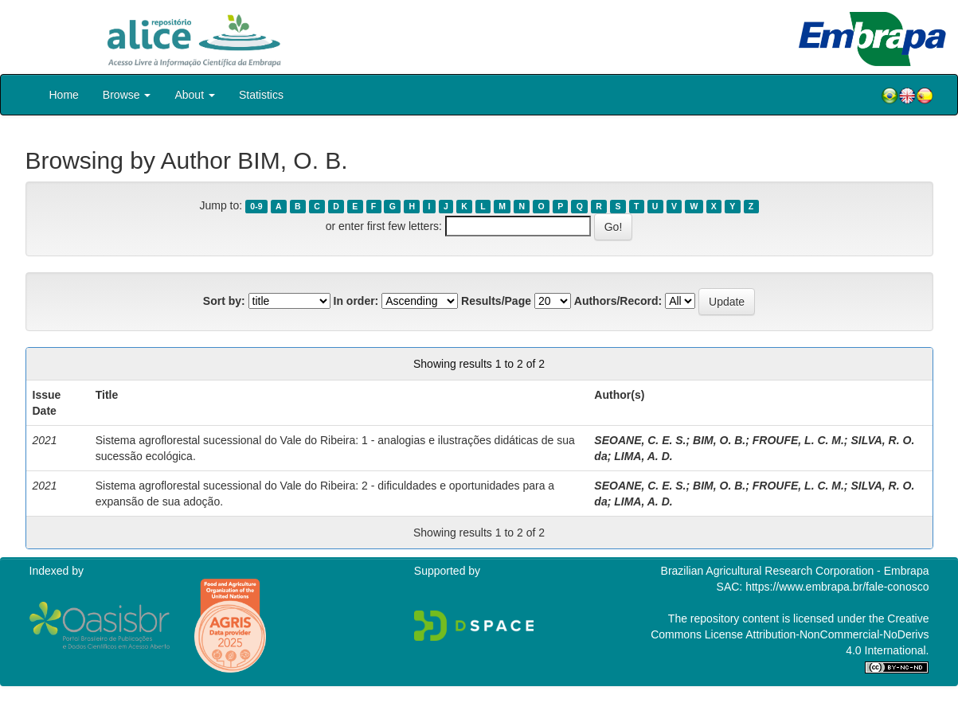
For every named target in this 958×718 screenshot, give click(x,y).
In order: (356, 301)
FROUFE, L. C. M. (798, 440)
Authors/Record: (618, 301)
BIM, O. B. (719, 440)
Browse (127, 94)
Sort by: (224, 301)
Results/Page (496, 301)
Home (64, 94)
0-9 (256, 206)
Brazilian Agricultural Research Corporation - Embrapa (795, 570)
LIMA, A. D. (643, 456)
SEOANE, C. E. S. (640, 440)
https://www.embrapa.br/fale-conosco (837, 586)
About (194, 94)
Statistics (261, 94)
